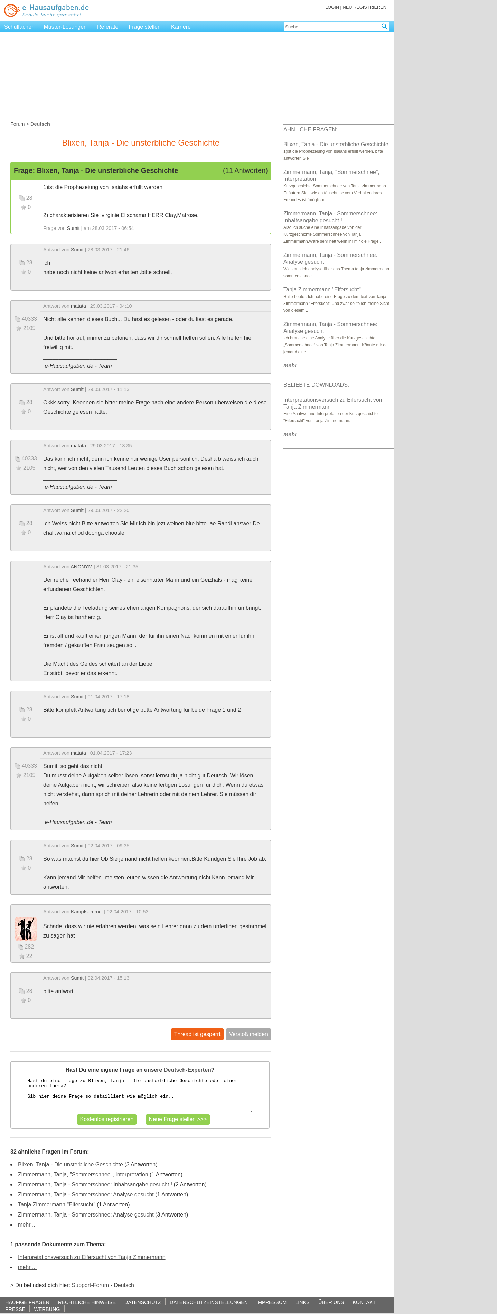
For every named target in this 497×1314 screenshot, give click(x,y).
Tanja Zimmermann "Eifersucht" (56, 1205)
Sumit (73, 228)
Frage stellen (145, 27)
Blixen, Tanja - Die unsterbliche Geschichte (70, 1164)
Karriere (181, 27)
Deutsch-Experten (187, 1070)
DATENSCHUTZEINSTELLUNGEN (209, 1302)
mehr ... (27, 1225)
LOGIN (332, 7)
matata (78, 306)
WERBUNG (47, 1309)
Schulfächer (19, 27)
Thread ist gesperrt (197, 1034)
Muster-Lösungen (65, 27)
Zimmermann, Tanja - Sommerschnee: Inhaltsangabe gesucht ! (95, 1184)
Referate (107, 27)
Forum (17, 124)
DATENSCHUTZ (142, 1302)
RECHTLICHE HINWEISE (87, 1302)
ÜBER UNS (331, 1302)
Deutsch (124, 1285)
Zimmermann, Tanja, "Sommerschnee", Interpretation (83, 1174)
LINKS (302, 1302)
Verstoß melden (248, 1034)
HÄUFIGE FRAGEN (27, 1302)
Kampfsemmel (87, 911)
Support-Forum (90, 1285)
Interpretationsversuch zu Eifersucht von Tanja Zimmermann (92, 1257)
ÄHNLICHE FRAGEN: (310, 129)
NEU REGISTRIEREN (364, 7)
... (293, 366)
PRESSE (15, 1309)
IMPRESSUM (271, 1302)
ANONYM (81, 566)
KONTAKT (364, 1302)
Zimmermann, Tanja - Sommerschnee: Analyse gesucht (86, 1194)
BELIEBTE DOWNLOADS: (316, 385)
